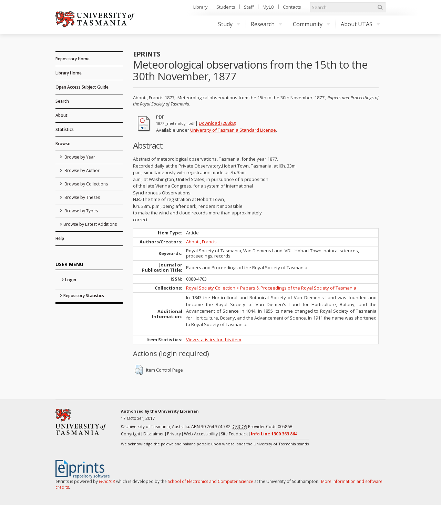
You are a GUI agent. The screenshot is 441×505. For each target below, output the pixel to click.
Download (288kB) (217, 123)
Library (200, 7)
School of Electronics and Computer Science (210, 481)
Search (62, 101)
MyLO (268, 7)
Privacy (174, 434)
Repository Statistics (83, 296)
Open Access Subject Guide (82, 87)
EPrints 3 (107, 481)
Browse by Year (79, 157)
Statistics (64, 129)
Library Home (68, 73)
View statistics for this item (213, 339)
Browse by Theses (81, 197)
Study (229, 24)
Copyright (130, 434)
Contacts (292, 7)
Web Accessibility (201, 434)
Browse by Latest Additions (90, 224)
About (61, 115)
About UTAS (360, 24)
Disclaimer (153, 434)
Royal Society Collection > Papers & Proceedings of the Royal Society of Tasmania (271, 288)
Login (70, 280)
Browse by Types (80, 211)
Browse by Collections (85, 184)
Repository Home (72, 59)
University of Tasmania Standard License (233, 130)
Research (267, 24)
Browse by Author (81, 170)
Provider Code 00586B (263, 427)
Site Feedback (234, 434)
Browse (62, 144)
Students (225, 7)
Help (59, 238)
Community (311, 24)
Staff (249, 7)
